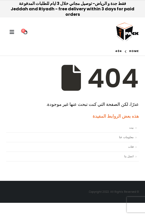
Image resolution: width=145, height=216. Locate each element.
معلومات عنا (126, 137)
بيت (131, 128)
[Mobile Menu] (12, 32)
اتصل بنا (129, 156)
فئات (131, 147)
